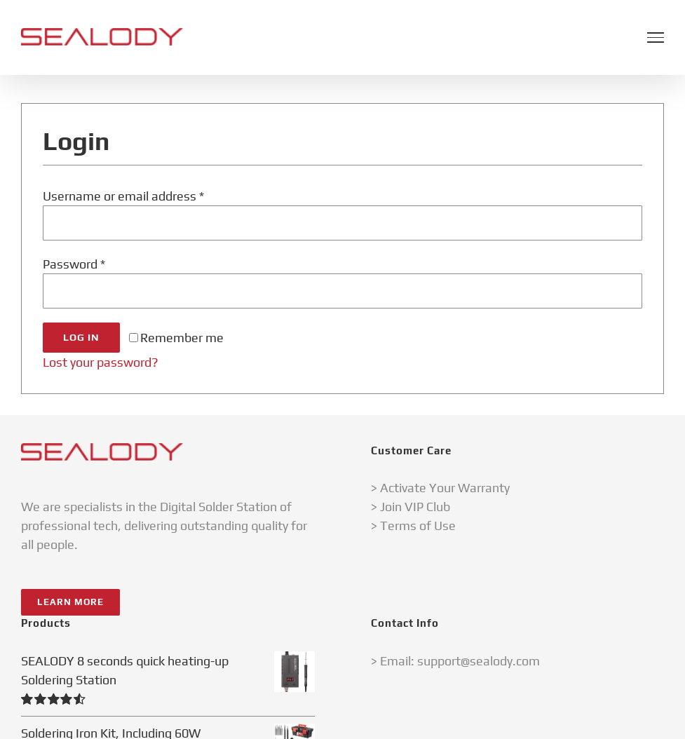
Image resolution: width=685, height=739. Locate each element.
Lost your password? (100, 362)
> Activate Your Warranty (440, 487)
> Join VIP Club (410, 506)
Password (74, 264)
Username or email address (123, 196)
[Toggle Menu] (655, 37)
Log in (81, 337)
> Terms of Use (413, 525)
